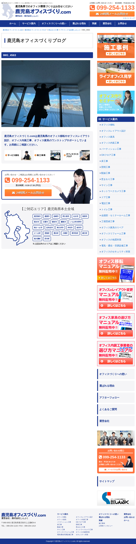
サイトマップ (129, 18)
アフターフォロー (109, 397)
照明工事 (105, 167)
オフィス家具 (108, 137)
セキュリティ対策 (82, 534)
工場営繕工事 (108, 221)
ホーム (12, 23)
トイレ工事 (106, 209)
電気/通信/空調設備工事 (65, 534)
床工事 (104, 161)
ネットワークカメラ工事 (113, 191)
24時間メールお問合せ (112, 13)
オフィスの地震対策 (111, 239)
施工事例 (102, 523)
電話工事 (105, 203)
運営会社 (107, 23)
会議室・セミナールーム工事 (115, 215)
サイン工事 (106, 185)
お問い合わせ (129, 517)
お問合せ (122, 23)
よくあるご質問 (108, 409)
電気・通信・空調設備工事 (114, 245)
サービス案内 (29, 23)
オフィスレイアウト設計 (113, 131)
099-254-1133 (112, 7)
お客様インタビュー (106, 526)
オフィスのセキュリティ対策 (115, 251)
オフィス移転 (108, 125)
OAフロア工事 (108, 155)
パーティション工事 (111, 149)
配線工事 (105, 173)
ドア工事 (105, 197)
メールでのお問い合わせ (115, 470)
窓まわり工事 (108, 179)
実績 (94, 23)
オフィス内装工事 (110, 143)
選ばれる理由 (79, 23)
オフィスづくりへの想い (54, 23)
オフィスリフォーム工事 (113, 233)
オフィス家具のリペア (112, 227)
